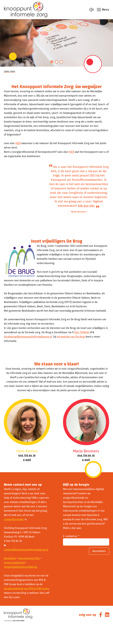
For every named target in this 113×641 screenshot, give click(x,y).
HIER (18, 143)
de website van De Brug (71, 336)
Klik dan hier (86, 206)
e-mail (27, 459)
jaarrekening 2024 (29, 558)
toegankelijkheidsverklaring (20, 566)
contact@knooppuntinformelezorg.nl (26, 549)
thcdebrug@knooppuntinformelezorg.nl (28, 336)
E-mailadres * (71, 536)
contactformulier (14, 519)
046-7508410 (81, 332)
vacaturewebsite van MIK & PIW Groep (26, 588)
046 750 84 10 (27, 455)
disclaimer (10, 558)
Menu (103, 9)
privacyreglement (14, 562)
